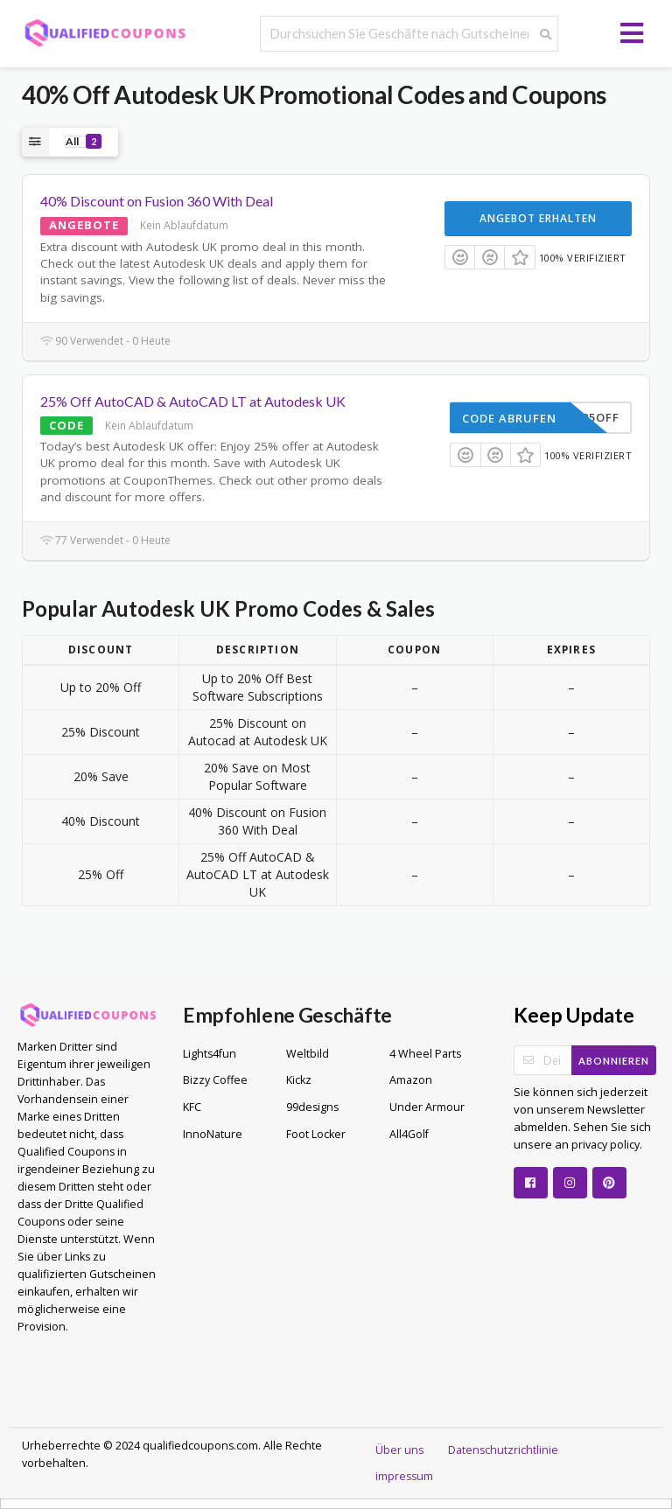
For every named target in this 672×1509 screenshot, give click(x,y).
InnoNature (212, 1134)
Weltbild (307, 1053)
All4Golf (409, 1134)
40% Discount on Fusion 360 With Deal (156, 200)
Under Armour (427, 1107)
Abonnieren (613, 1060)
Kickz (299, 1079)
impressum (404, 1476)
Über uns (399, 1450)
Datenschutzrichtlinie (503, 1450)
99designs (312, 1107)
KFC (192, 1107)
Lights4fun (209, 1053)
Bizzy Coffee (215, 1079)
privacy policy (604, 1144)
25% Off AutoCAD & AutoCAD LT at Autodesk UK (193, 401)
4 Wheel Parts (425, 1053)
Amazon (410, 1079)
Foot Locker (316, 1134)
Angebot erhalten (538, 218)
